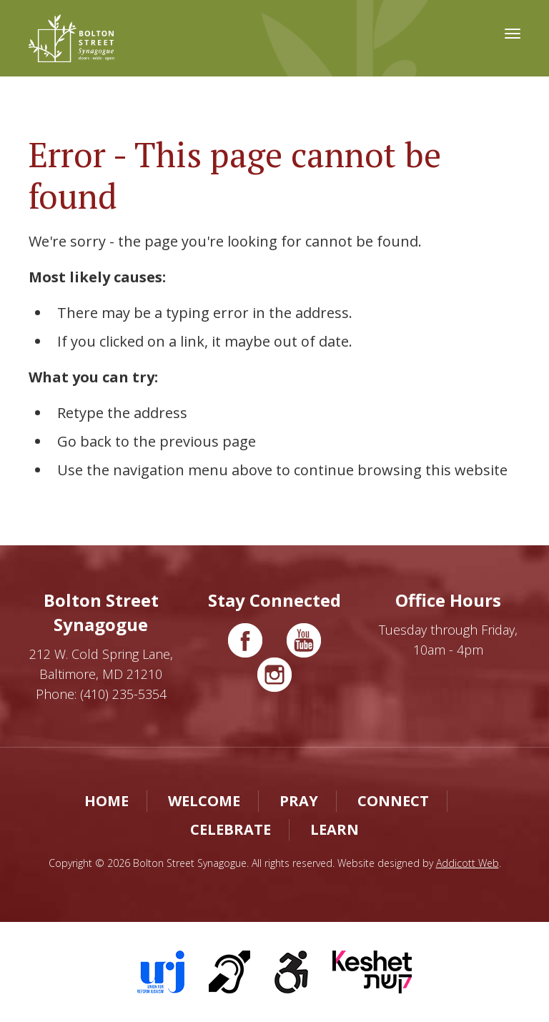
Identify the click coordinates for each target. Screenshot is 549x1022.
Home (106, 800)
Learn (334, 829)
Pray (299, 800)
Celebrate (230, 829)
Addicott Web (467, 863)
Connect (393, 800)
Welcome (204, 800)
